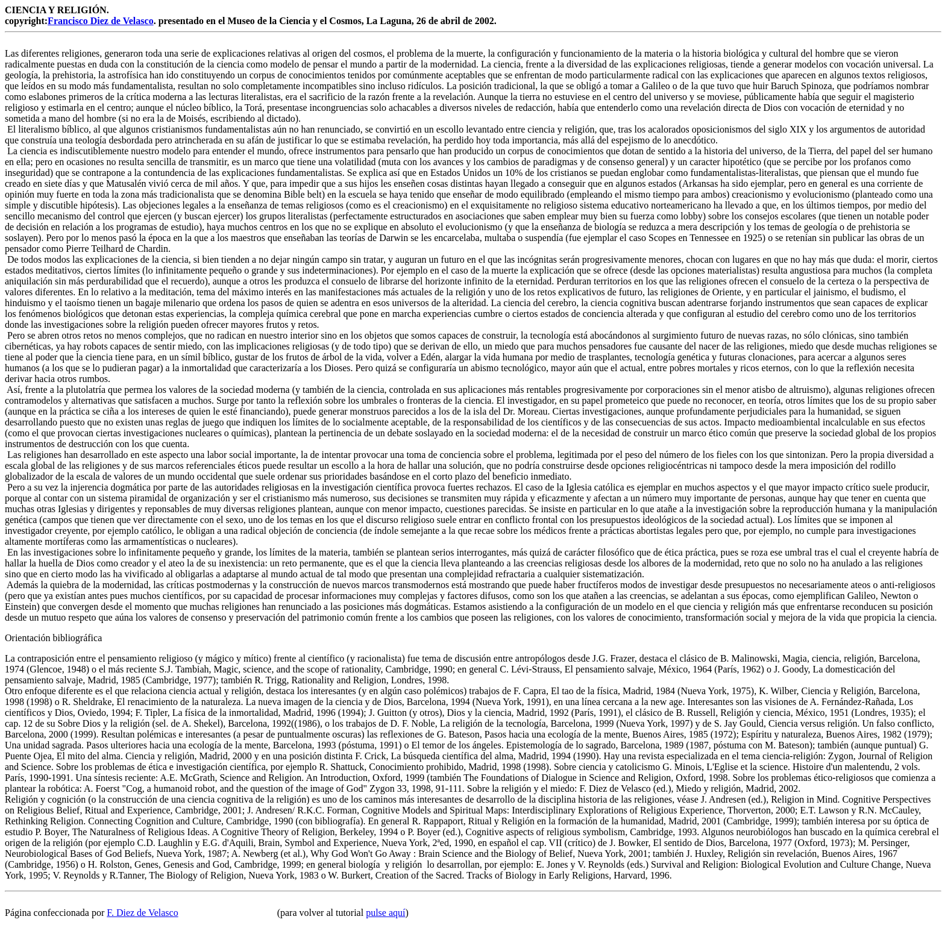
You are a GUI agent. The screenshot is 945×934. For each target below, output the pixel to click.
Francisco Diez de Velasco (101, 21)
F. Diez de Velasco (142, 912)
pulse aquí (385, 912)
